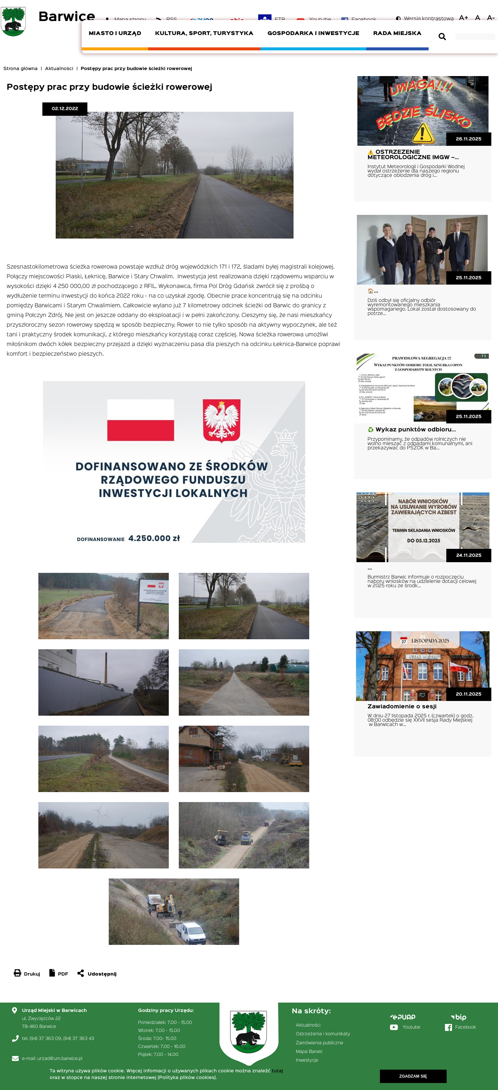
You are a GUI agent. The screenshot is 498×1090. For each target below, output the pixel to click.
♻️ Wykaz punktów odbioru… (412, 429)
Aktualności (59, 69)
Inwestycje (307, 1060)
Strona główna (20, 69)
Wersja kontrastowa (429, 19)
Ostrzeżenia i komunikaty (323, 1034)
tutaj (277, 1072)
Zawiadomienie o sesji (402, 706)
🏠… (373, 291)
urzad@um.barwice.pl (59, 1059)
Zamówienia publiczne (319, 1043)
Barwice (66, 17)
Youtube (411, 1027)
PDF (63, 974)
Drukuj (32, 974)
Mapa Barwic (309, 1052)
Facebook (465, 1027)
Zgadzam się (413, 1077)
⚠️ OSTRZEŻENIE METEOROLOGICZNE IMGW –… (413, 155)
